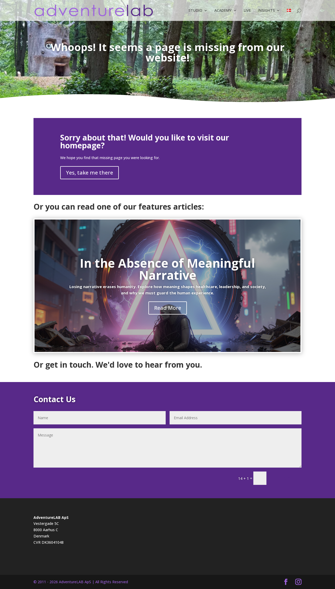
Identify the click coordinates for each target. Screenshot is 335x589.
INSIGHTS (266, 11)
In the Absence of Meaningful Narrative (167, 269)
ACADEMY (223, 11)
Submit (286, 478)
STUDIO (195, 11)
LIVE (247, 11)
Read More (167, 307)
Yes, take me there (89, 172)
